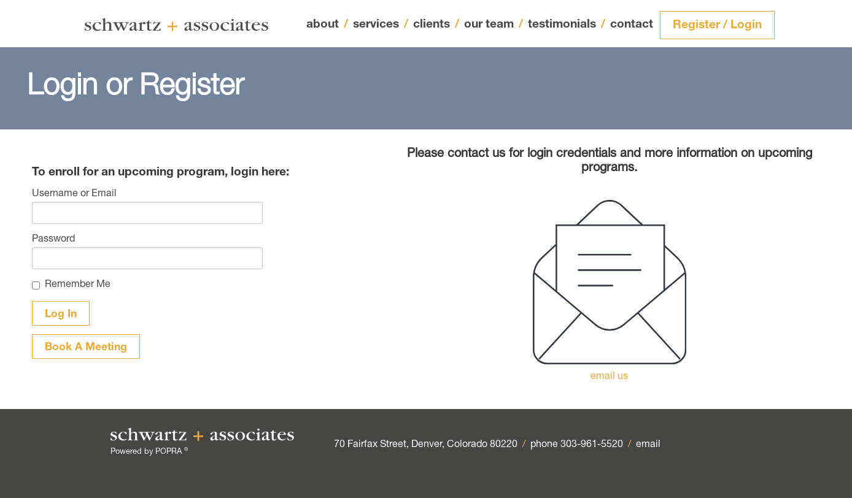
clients (436, 25)
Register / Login (717, 25)
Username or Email (74, 194)
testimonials (566, 25)
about (327, 25)
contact (631, 25)
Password (53, 240)
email (648, 445)
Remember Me (77, 285)
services (380, 25)
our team (493, 25)
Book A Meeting (86, 347)
